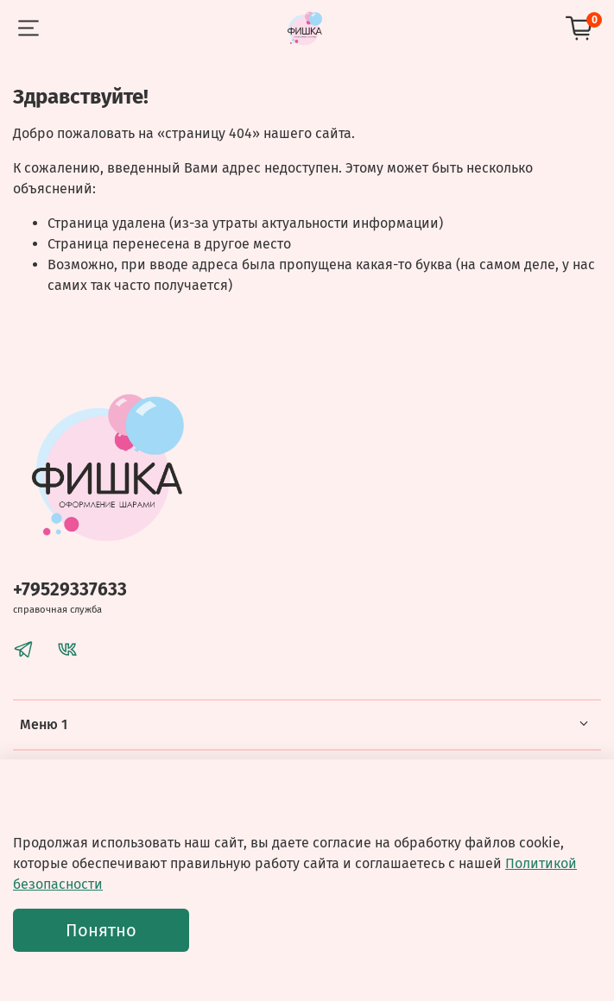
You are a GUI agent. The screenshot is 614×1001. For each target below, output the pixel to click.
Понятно (101, 930)
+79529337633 (70, 590)
